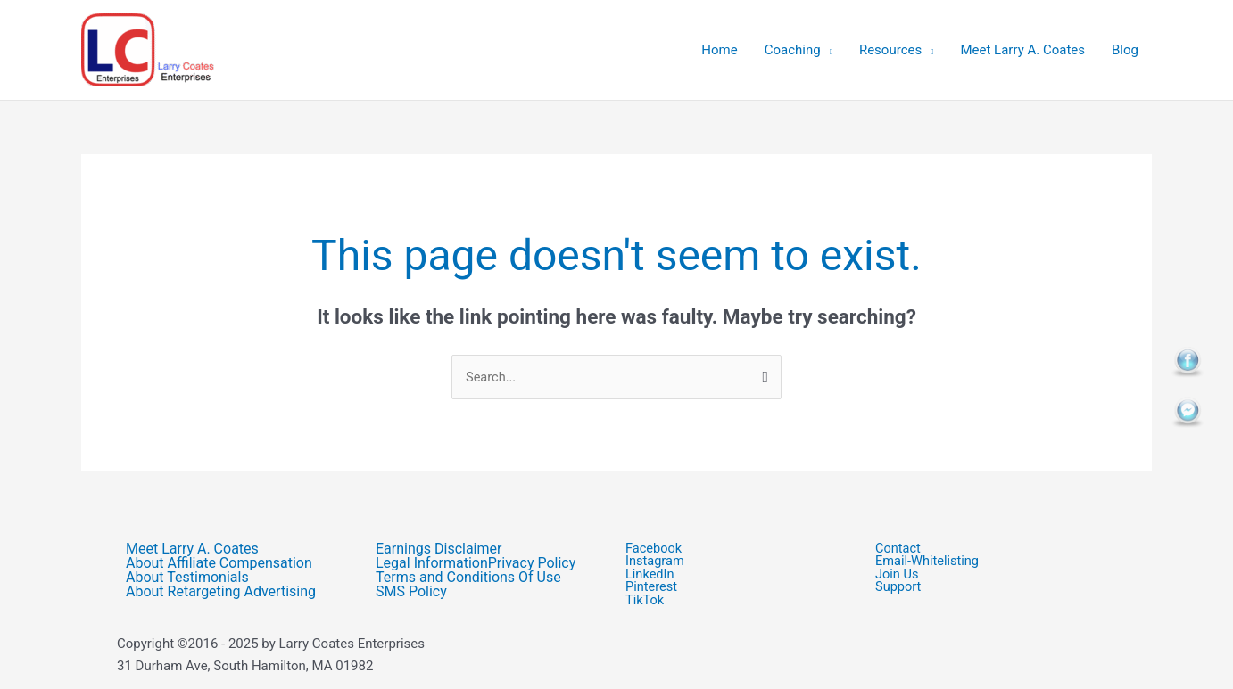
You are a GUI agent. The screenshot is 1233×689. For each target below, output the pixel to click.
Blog (1125, 50)
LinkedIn (650, 575)
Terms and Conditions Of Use (468, 577)
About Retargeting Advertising (221, 592)
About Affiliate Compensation (219, 563)
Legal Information (432, 563)
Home (719, 50)
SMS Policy (411, 592)
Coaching (793, 50)
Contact (898, 548)
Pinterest (652, 588)
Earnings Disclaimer (438, 549)
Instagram (655, 562)
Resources (890, 50)
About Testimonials (187, 577)
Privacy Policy (532, 563)
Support (908, 588)
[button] (991, 575)
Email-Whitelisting (928, 562)
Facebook (654, 548)
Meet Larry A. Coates (1022, 50)
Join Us (907, 575)
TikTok (645, 602)
